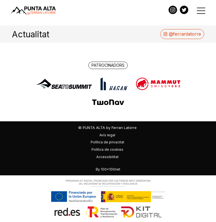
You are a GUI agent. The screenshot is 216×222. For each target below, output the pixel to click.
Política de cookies (107, 149)
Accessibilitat (107, 157)
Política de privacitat (107, 142)
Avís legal (107, 135)
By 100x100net (108, 169)
